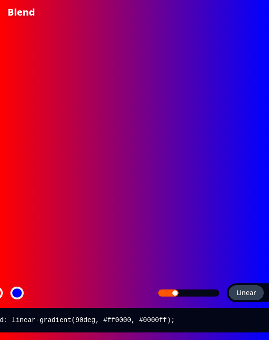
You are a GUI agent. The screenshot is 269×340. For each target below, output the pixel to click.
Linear (242, 292)
